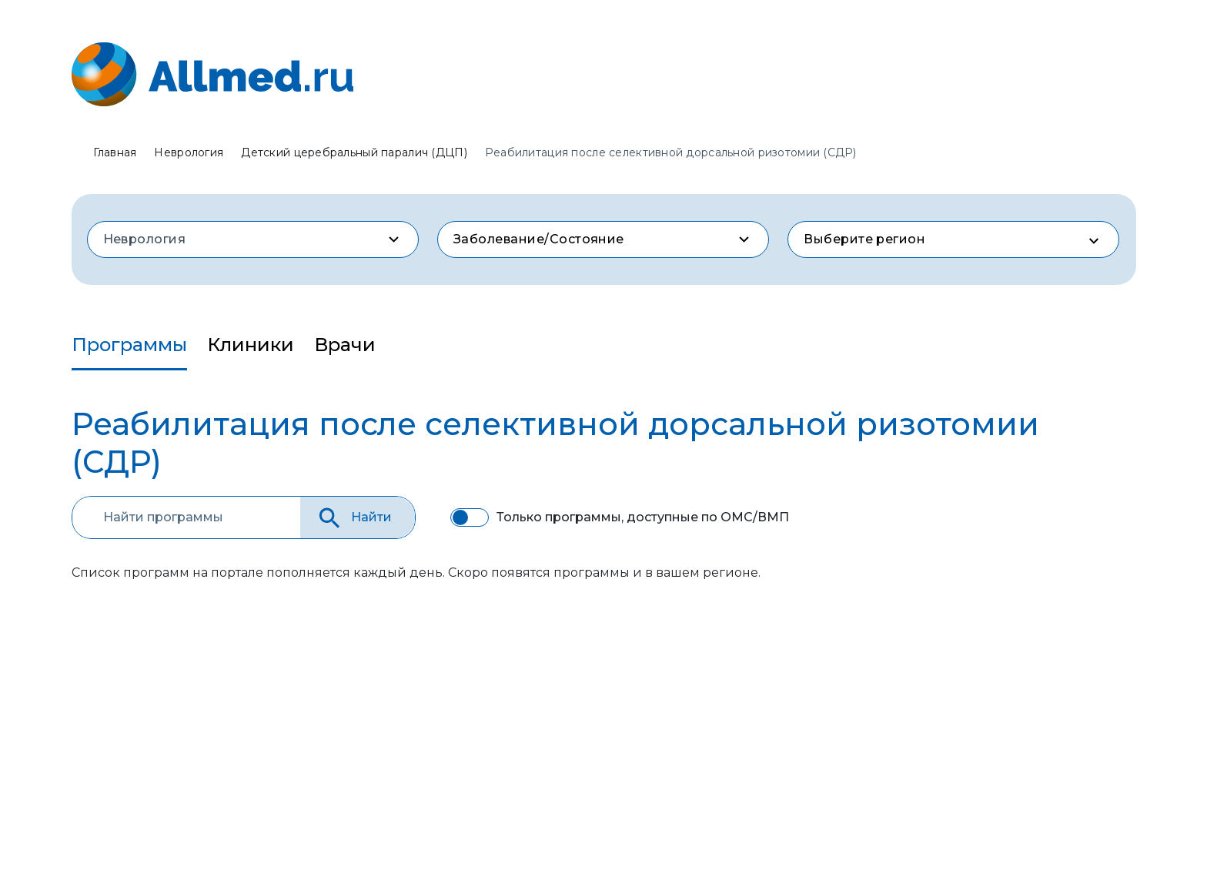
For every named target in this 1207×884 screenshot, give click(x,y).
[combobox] (253, 239)
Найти (354, 518)
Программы (129, 344)
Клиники (250, 344)
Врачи (345, 344)
